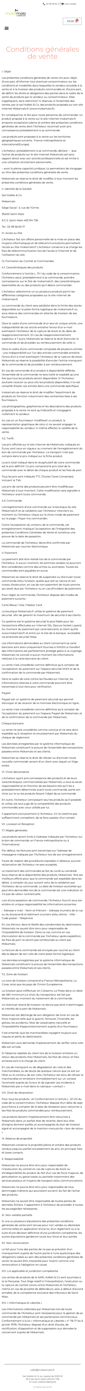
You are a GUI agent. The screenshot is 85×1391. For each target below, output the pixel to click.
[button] (6, 28)
